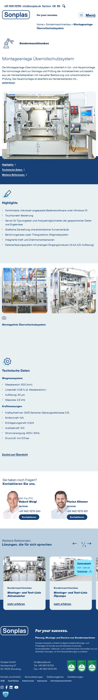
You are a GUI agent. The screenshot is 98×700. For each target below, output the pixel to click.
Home (40, 24)
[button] (5, 694)
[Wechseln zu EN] (58, 6)
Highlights (8, 164)
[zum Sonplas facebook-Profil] (6, 688)
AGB (3, 681)
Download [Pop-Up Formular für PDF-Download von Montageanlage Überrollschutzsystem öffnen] (82, 571)
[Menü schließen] (87, 15)
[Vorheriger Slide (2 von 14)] (73, 544)
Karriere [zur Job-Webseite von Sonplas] (46, 6)
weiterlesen (8, 82)
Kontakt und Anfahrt (11, 676)
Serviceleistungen (34, 676)
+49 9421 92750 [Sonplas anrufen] (12, 6)
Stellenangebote (55, 676)
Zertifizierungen (75, 676)
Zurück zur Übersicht (15, 454)
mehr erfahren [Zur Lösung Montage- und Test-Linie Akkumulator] (16, 603)
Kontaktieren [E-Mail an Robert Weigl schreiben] (29, 517)
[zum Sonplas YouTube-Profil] (15, 688)
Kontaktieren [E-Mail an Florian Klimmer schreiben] (77, 517)
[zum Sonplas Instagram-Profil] (2, 688)
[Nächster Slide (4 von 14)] (90, 544)
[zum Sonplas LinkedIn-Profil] (10, 688)
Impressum (42, 681)
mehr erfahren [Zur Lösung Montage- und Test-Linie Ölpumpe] (62, 603)
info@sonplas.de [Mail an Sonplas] (32, 6)
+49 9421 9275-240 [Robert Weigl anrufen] (29, 511)
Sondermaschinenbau (58, 24)
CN (54, 6)
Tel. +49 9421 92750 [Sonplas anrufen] (44, 665)
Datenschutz (28, 681)
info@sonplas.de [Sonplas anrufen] (42, 662)
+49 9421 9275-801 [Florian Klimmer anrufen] (77, 511)
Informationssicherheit (60, 681)
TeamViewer (13, 681)
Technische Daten (12, 169)
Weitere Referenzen (13, 174)
